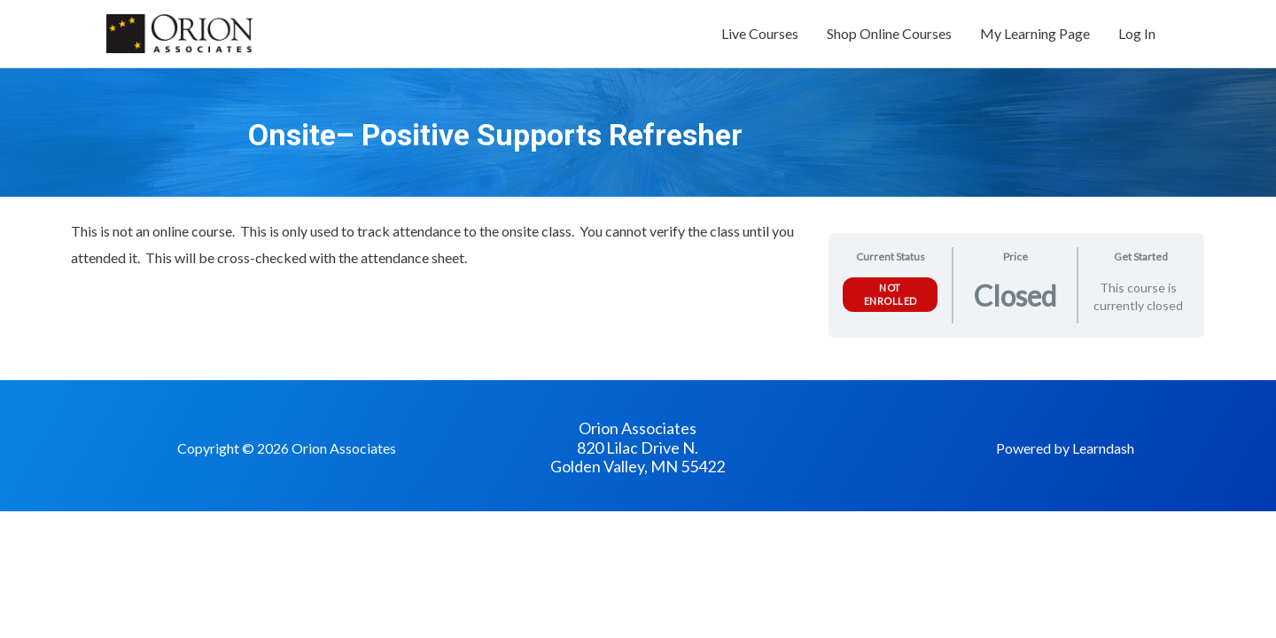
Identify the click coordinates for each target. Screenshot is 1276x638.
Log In (1136, 33)
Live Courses (759, 33)
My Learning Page (1035, 33)
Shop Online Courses (889, 33)
